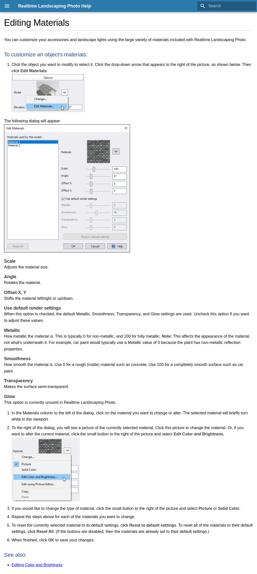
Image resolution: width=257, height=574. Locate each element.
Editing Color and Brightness (37, 565)
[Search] (226, 6)
